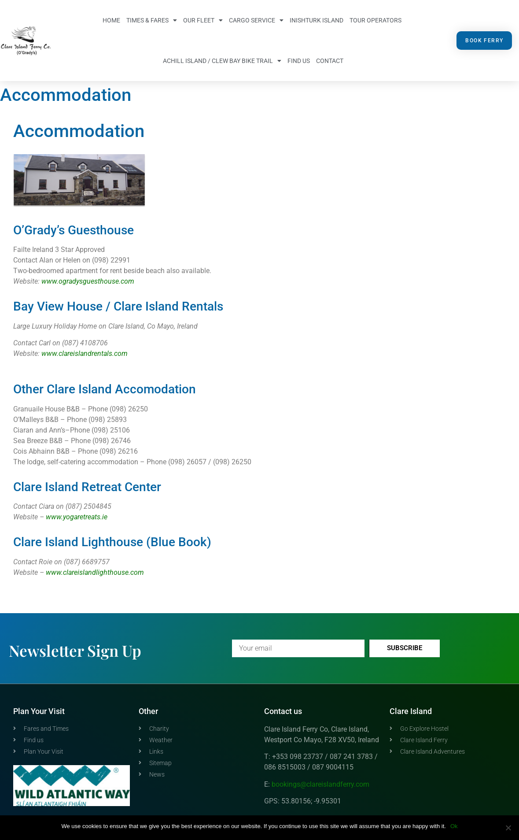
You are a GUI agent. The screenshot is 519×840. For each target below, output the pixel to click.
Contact (329, 60)
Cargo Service (256, 20)
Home (111, 20)
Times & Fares (151, 20)
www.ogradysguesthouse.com (87, 281)
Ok (454, 826)
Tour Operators (375, 20)
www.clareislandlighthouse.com (95, 572)
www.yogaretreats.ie (76, 517)
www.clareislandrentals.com (84, 353)
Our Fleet (203, 20)
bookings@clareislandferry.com (320, 784)
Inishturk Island (316, 20)
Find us (298, 60)
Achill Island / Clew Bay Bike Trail (222, 60)
